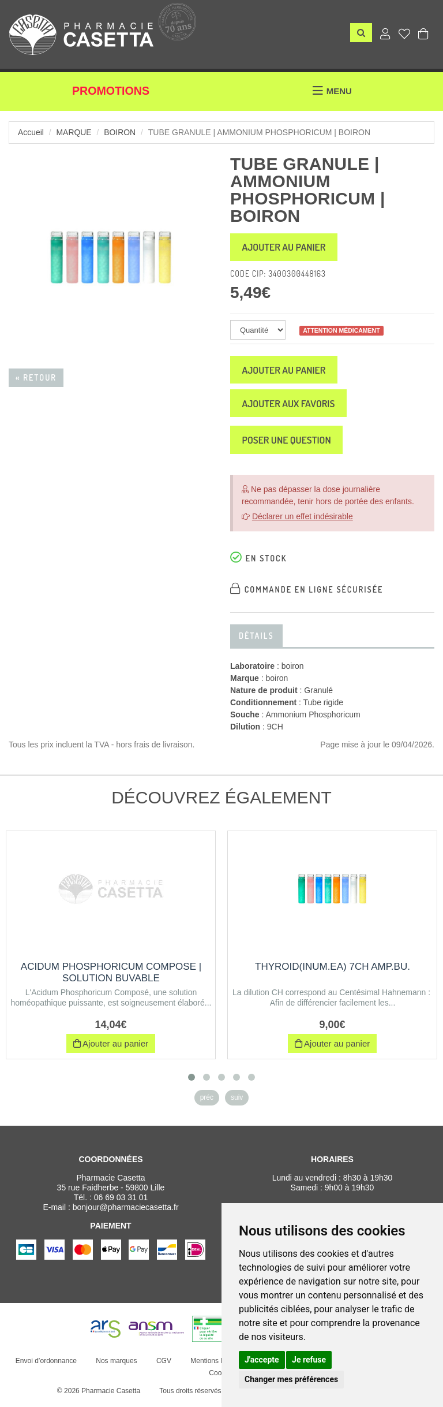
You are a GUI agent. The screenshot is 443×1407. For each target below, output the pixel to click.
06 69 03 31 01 (121, 1201)
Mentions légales (216, 1365)
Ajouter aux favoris (291, 406)
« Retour (36, 377)
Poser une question (289, 443)
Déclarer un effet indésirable (302, 520)
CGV (163, 1365)
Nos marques (116, 1365)
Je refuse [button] (309, 1359)
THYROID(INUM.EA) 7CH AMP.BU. (332, 970)
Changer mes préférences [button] (291, 1379)
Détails (256, 640)
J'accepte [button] (262, 1359)
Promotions (111, 91)
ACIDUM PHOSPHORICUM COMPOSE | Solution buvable (111, 976)
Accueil (31, 132)
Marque (74, 132)
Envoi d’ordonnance (45, 1365)
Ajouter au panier (286, 247)
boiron (120, 132)
